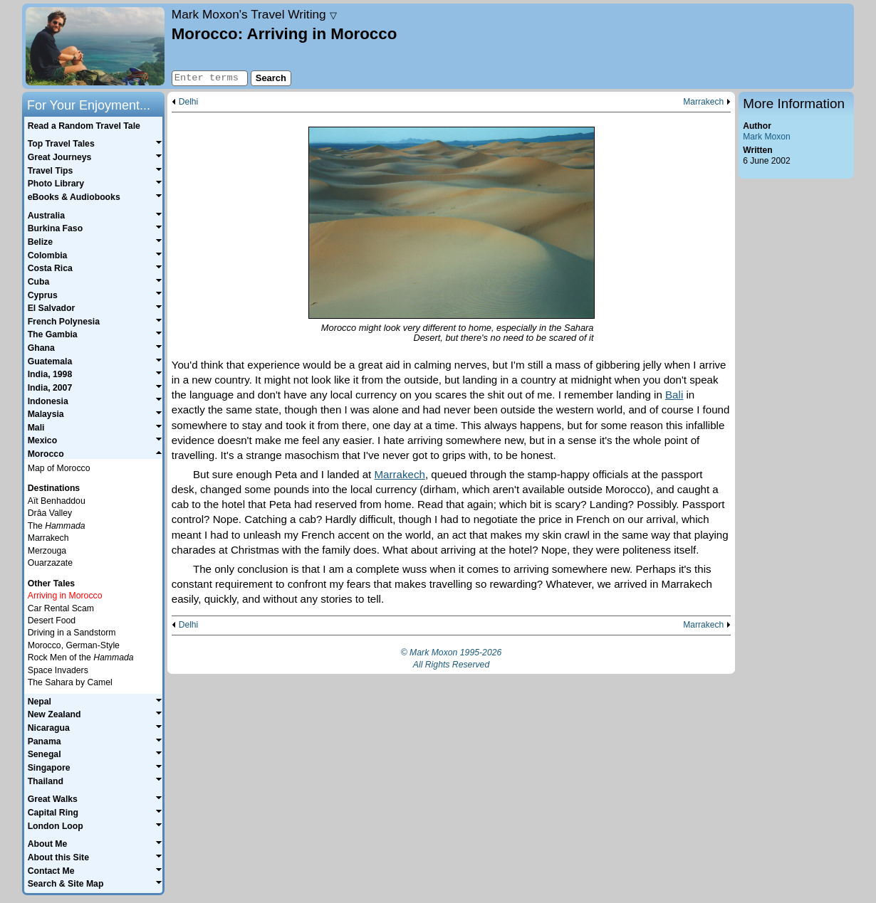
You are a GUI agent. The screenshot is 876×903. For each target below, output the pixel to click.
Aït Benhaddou (56, 501)
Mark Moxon (766, 137)
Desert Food (51, 620)
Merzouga (47, 551)
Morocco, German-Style (74, 645)
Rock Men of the (81, 657)
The (56, 526)
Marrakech (703, 102)
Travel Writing (254, 14)
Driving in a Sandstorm (72, 633)
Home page (95, 46)
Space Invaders (58, 670)
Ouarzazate (50, 563)
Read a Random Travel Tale (84, 126)
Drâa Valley (50, 513)
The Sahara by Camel (70, 682)
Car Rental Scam (61, 608)
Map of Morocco (59, 468)
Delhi (189, 102)
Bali (674, 395)
